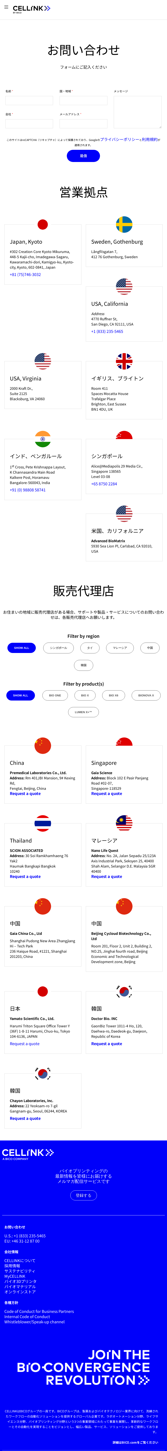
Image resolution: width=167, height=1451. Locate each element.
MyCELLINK (14, 1276)
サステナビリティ (20, 1271)
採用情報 (12, 1265)
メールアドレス (69, 114)
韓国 (83, 665)
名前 (8, 91)
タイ (90, 647)
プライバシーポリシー (119, 139)
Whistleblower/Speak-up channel (34, 1321)
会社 (8, 114)
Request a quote (25, 1043)
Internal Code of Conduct (27, 1316)
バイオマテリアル (20, 1286)
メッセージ (121, 91)
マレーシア (120, 647)
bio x (85, 695)
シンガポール (58, 647)
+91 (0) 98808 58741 (28, 489)
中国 (150, 647)
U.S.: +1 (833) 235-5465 (25, 1235)
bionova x (146, 695)
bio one (55, 695)
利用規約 (150, 139)
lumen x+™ (83, 712)
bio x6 (113, 695)
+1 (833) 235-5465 (107, 331)
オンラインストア (20, 1291)
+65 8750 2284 (104, 483)
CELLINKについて (20, 1260)
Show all (21, 647)
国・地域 (65, 91)
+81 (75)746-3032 (25, 274)
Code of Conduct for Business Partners (39, 1311)
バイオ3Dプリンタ (20, 1281)
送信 (83, 156)
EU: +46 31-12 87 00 (22, 1241)
